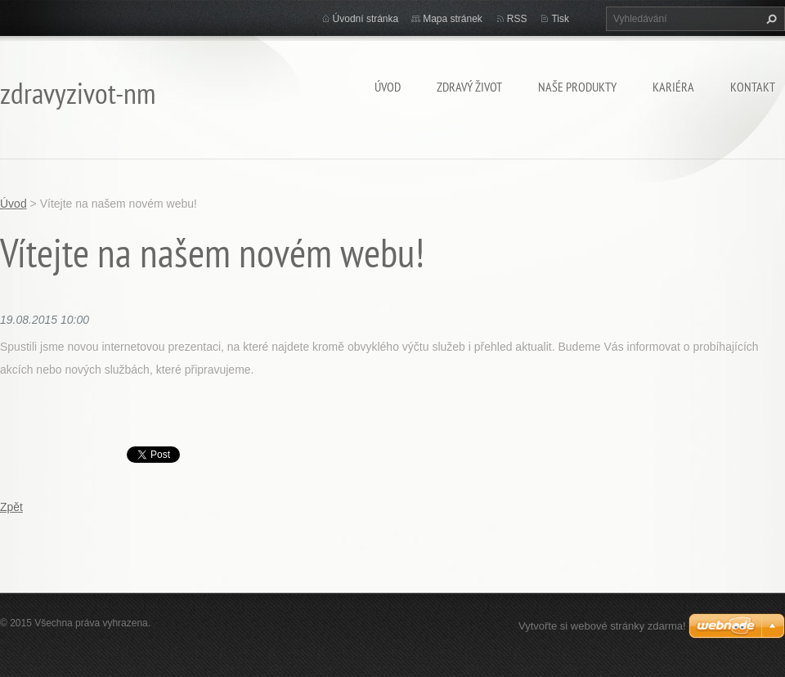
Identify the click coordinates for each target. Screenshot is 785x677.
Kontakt (752, 86)
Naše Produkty (577, 86)
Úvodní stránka (366, 19)
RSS (517, 19)
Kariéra (673, 86)
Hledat (769, 19)
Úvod (388, 86)
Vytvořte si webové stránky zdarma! (602, 626)
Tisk (560, 19)
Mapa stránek (452, 19)
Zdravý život (469, 86)
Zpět (11, 506)
